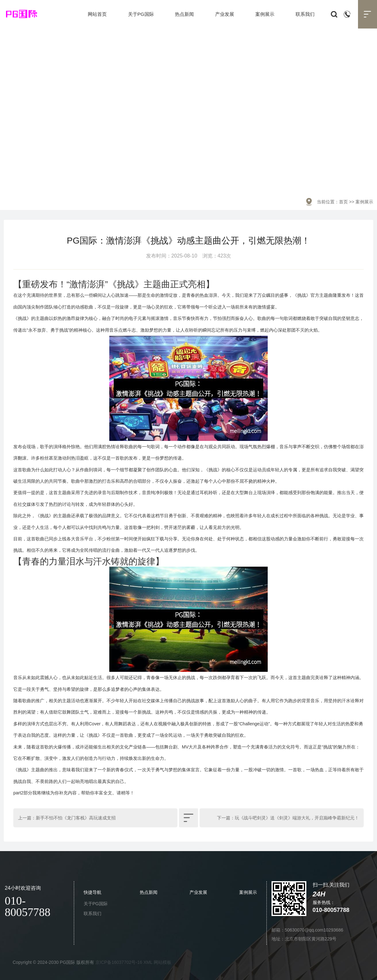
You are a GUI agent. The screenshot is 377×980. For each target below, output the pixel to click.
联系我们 (305, 14)
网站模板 (162, 962)
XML (148, 962)
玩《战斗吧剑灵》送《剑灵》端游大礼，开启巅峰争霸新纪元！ (297, 817)
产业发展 (224, 14)
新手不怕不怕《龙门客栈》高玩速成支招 (76, 817)
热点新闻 (184, 14)
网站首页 (97, 14)
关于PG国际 (141, 14)
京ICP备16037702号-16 (118, 962)
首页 (343, 201)
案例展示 (264, 14)
